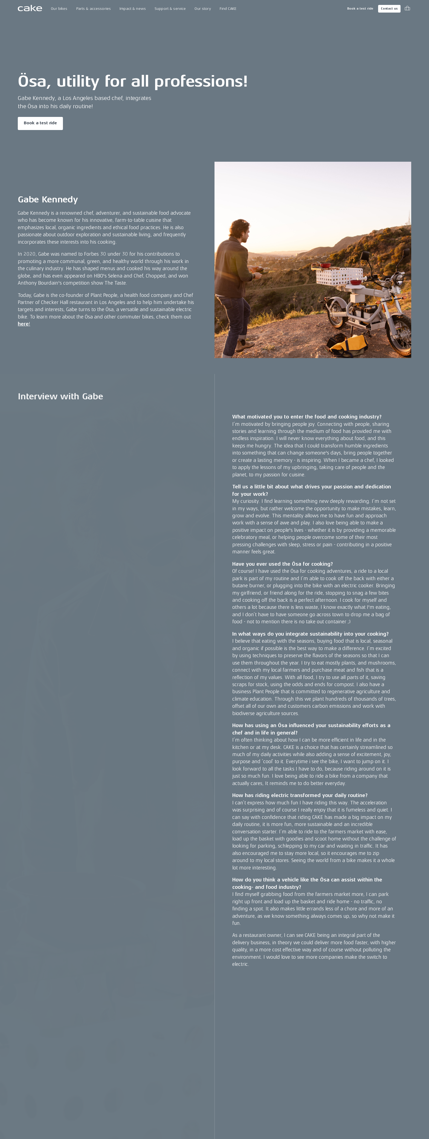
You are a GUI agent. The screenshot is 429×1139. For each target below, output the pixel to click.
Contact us (389, 8)
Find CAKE (228, 9)
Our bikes (59, 9)
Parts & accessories (93, 9)
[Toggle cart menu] (407, 8)
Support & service (170, 9)
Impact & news (133, 9)
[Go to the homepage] (30, 9)
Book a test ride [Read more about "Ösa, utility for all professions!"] (40, 123)
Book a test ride (360, 8)
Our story (203, 9)
